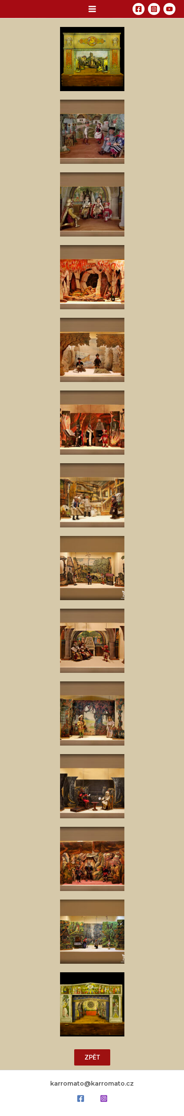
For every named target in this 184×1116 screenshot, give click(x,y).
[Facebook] (139, 9)
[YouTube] (169, 9)
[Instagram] (154, 9)
